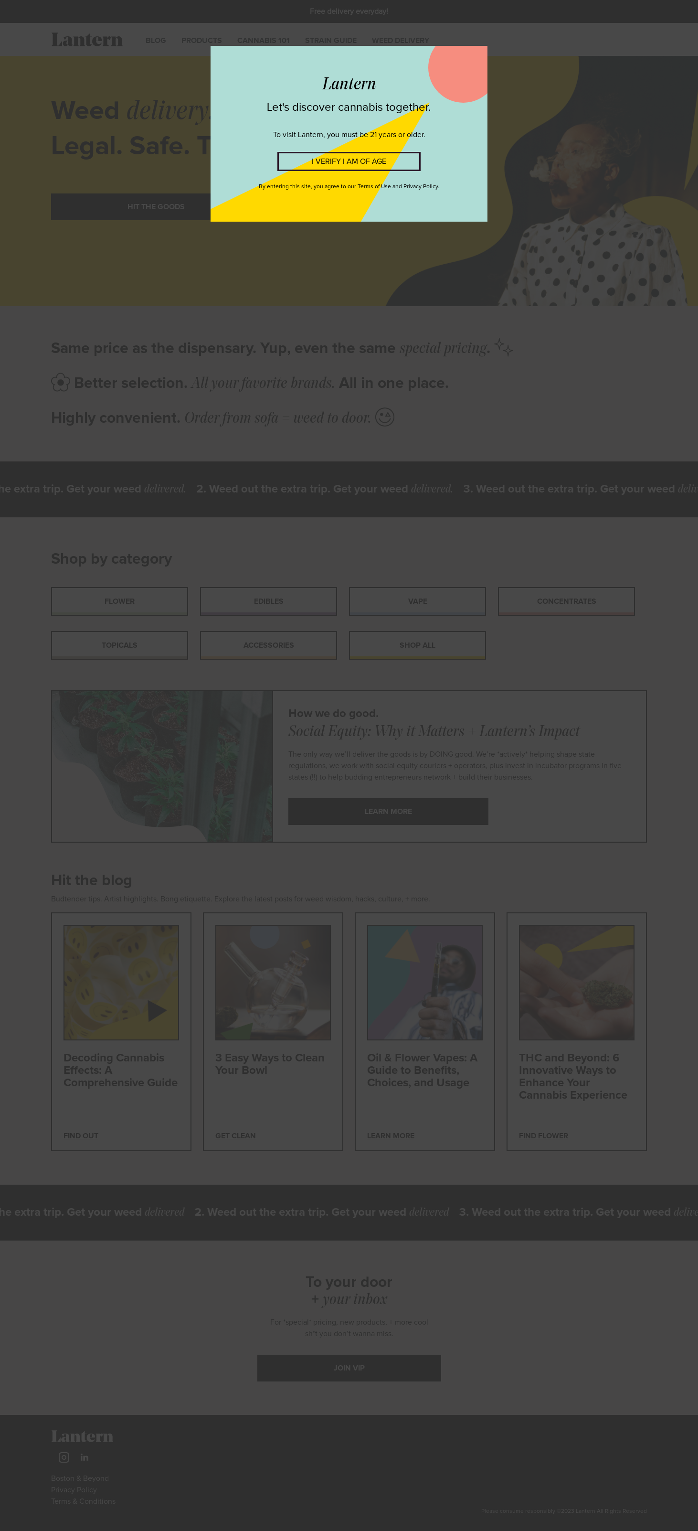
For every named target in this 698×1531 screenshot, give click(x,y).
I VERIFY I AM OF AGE (349, 161)
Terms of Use (374, 187)
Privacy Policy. (421, 187)
